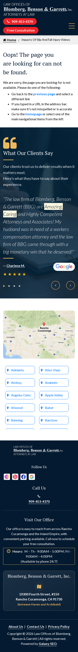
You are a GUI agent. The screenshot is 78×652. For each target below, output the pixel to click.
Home (9, 40)
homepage (33, 114)
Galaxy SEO (48, 644)
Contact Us (35, 626)
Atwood (17, 408)
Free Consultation (21, 30)
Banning (17, 420)
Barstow (51, 420)
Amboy (16, 382)
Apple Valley (54, 395)
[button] (4, 286)
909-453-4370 (20, 21)
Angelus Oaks (21, 395)
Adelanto (17, 370)
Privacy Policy (59, 626)
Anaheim (51, 382)
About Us (16, 626)
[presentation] (55, 285)
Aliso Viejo (52, 370)
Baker (49, 408)
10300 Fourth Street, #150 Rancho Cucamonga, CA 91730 (39, 599)
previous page (44, 94)
